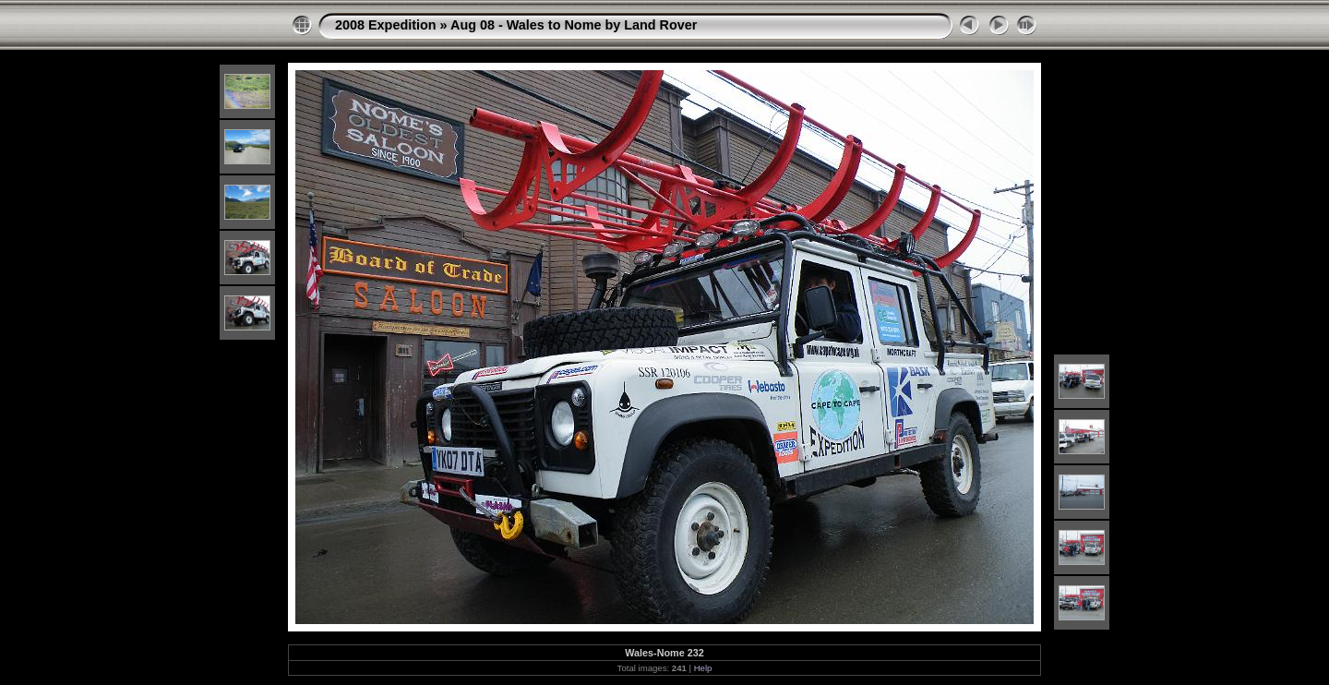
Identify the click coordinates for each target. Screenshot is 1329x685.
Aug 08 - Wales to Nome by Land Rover (573, 25)
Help (703, 668)
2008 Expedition (386, 25)
